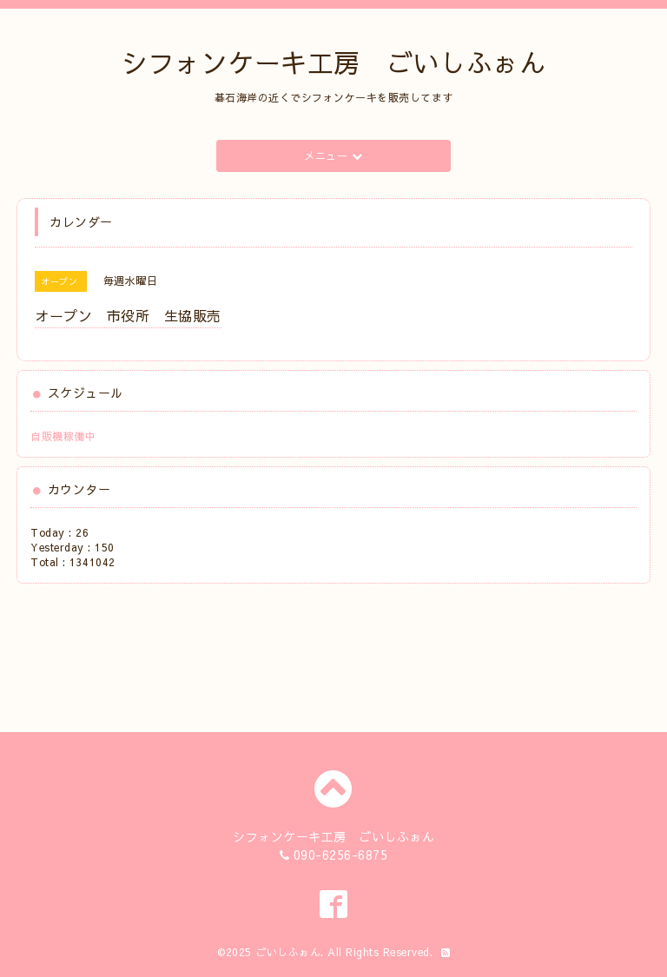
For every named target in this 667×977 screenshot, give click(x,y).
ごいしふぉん (287, 952)
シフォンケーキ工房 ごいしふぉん (333, 62)
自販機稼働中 (63, 436)
